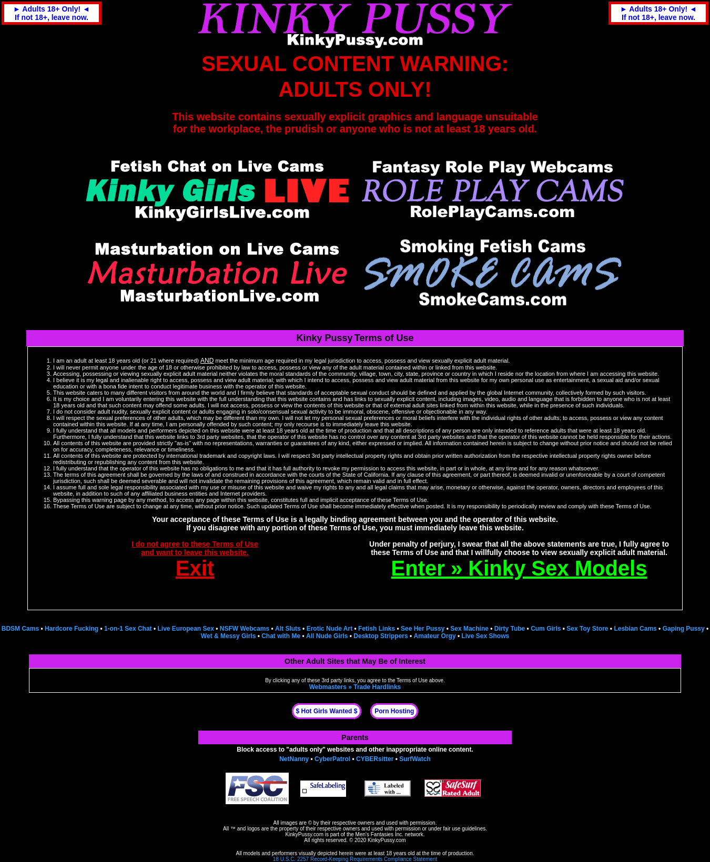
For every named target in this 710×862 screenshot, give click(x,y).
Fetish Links (376, 628)
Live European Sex (185, 628)
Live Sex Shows (485, 636)
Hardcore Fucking (71, 628)
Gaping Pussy (684, 628)
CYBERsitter (374, 759)
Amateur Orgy (435, 636)
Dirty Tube (509, 628)
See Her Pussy (422, 628)
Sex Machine (469, 628)
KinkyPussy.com (304, 834)
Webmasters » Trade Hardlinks (355, 687)
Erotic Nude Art (330, 628)
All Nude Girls (327, 636)
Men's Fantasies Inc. (379, 834)
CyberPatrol (332, 759)
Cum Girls (546, 628)
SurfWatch (415, 759)
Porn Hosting (394, 711)
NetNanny (294, 759)
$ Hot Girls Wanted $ (327, 711)
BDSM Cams (20, 628)
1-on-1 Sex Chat (128, 628)
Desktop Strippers (380, 636)
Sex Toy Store (587, 628)
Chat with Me (280, 636)
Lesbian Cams (635, 628)
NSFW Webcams (244, 628)
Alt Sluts (288, 628)
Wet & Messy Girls (228, 636)
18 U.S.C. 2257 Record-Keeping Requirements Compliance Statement (355, 859)
